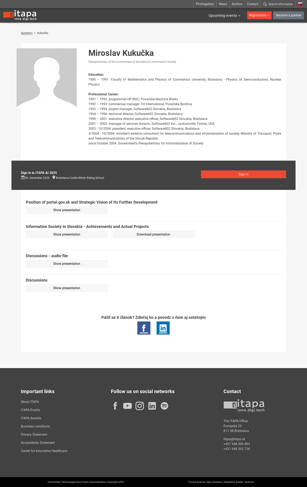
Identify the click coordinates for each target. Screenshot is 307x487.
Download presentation (153, 234)
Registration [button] (257, 15)
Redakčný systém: (234, 482)
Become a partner (288, 15)
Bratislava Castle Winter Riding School (80, 177)
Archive (237, 4)
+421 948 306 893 (236, 444)
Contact (252, 4)
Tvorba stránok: (197, 482)
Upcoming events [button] (223, 15)
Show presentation (66, 210)
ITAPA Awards (31, 418)
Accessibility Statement (38, 443)
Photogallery (205, 4)
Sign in (243, 174)
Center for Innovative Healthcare (44, 451)
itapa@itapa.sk (234, 439)
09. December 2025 (35, 177)
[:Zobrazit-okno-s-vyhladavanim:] (278, 4)
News (223, 4)
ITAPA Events (30, 410)
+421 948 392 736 (236, 449)
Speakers (27, 33)
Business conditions (35, 426)
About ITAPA (30, 402)
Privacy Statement (34, 434)
